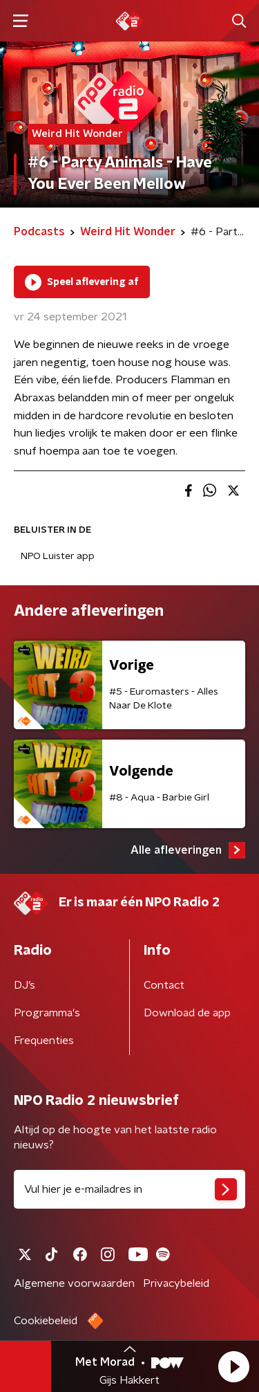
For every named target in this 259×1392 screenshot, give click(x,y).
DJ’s (24, 985)
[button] (233, 1366)
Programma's (47, 1012)
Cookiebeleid (45, 1320)
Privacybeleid (176, 1283)
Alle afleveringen (188, 850)
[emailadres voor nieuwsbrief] (129, 1189)
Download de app (187, 1012)
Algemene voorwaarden (74, 1283)
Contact (164, 985)
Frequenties (44, 1040)
